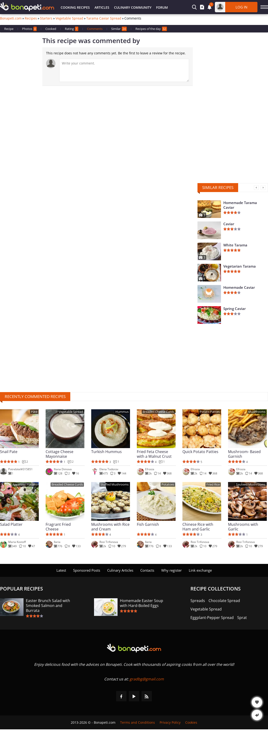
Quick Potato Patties (200, 451)
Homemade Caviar (239, 287)
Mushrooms (256, 412)
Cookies (191, 722)
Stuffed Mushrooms (114, 484)
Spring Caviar (234, 308)
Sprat (242, 617)
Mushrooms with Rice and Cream (110, 526)
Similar (119, 29)
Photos (29, 29)
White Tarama (235, 245)
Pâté (34, 412)
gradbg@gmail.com (147, 679)
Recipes (31, 18)
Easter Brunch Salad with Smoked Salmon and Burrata (48, 605)
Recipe (8, 29)
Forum (162, 7)
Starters (46, 18)
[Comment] (124, 70)
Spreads (197, 600)
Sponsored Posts (86, 570)
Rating (71, 29)
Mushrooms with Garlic (243, 526)
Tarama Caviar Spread (103, 18)
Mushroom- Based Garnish (244, 454)
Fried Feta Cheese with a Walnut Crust (154, 454)
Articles (102, 7)
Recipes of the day (151, 29)
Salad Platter (11, 524)
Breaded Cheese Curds (158, 412)
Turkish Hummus (106, 451)
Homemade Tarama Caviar (240, 205)
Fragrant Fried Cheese (58, 526)
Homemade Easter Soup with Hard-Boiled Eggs (141, 603)
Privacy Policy (170, 722)
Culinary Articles (120, 570)
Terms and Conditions (137, 722)
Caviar (228, 223)
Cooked (50, 29)
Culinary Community (132, 7)
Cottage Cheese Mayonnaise (59, 454)
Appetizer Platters (24, 484)
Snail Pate (8, 451)
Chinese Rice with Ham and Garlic (197, 526)
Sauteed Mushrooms (250, 484)
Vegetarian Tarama (239, 266)
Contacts (147, 570)
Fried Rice (213, 484)
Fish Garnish (148, 524)
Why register (171, 570)
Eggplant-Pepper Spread (212, 617)
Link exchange (200, 570)
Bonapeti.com (11, 18)
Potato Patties (210, 412)
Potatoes (168, 484)
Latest (61, 570)
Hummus (122, 412)
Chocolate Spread (224, 600)
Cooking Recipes (75, 7)
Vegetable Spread (69, 18)
